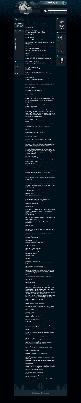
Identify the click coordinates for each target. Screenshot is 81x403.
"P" (15, 49)
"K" (15, 43)
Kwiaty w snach (60, 37)
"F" (15, 38)
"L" (15, 44)
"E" (15, 37)
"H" (15, 40)
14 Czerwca (16, 73)
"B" (15, 34)
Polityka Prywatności (61, 52)
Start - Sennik (60, 34)
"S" (15, 51)
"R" (15, 50)
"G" (15, 39)
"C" (15, 35)
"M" (15, 46)
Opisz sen (59, 40)
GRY (58, 50)
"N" (15, 47)
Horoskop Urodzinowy (61, 42)
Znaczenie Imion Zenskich (61, 39)
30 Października (17, 68)
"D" (15, 36)
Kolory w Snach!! (60, 36)
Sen (58, 35)
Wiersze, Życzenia (60, 49)
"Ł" (15, 45)
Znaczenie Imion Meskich (61, 38)
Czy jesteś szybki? (60, 51)
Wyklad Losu (59, 41)
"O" (15, 48)
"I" (15, 41)
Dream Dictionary (17, 58)
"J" (15, 42)
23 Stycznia (16, 66)
